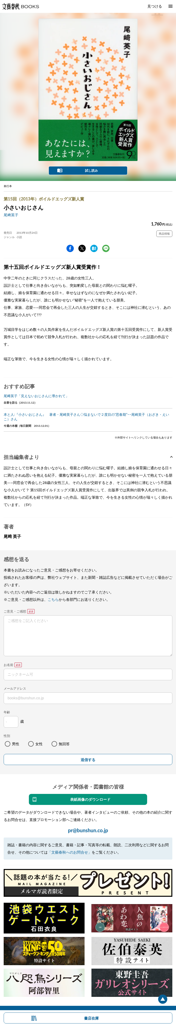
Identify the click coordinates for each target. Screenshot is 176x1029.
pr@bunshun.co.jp (88, 830)
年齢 (7, 712)
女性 (39, 744)
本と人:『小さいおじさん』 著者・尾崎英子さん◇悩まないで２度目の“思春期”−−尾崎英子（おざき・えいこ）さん (86, 416)
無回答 (64, 744)
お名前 (8, 665)
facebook (70, 248)
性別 (7, 736)
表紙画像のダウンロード (90, 799)
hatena (94, 248)
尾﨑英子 (11, 215)
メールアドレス (15, 688)
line (106, 248)
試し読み (91, 170)
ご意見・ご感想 (15, 611)
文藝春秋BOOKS (20, 6)
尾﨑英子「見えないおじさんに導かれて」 (36, 396)
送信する (88, 760)
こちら (53, 599)
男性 (15, 744)
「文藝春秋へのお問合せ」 (70, 852)
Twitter (82, 248)
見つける (154, 6)
